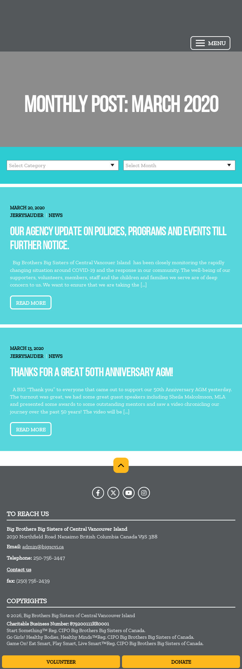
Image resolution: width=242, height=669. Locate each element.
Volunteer (61, 662)
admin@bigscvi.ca (43, 546)
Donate (181, 662)
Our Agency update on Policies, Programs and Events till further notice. (118, 239)
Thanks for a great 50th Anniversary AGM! (91, 373)
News (55, 215)
